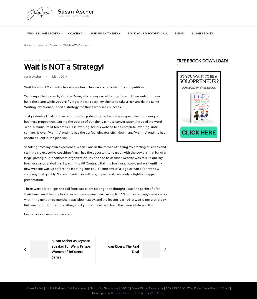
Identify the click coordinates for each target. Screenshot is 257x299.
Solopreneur (62, 60)
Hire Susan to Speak (106, 33)
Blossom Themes (121, 293)
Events (180, 33)
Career (29, 60)
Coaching (75, 33)
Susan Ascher (76, 12)
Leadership (43, 60)
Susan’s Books (203, 33)
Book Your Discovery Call (148, 33)
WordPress (157, 293)
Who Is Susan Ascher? (43, 33)
